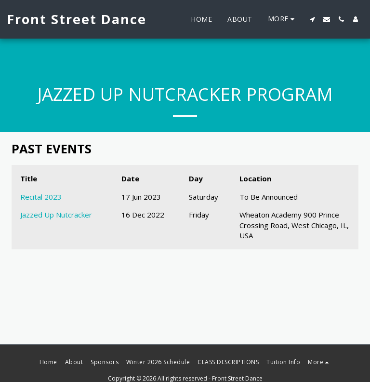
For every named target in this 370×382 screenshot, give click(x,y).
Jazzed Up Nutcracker (56, 214)
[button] (312, 19)
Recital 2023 (41, 197)
